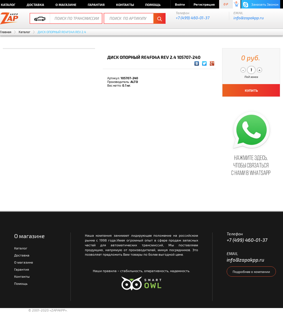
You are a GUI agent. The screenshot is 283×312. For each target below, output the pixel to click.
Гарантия (96, 5)
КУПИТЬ (251, 90)
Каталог (24, 32)
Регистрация (204, 4)
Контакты (125, 5)
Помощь (152, 5)
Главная (5, 32)
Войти (180, 4)
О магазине (65, 5)
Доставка (35, 5)
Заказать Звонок (260, 4)
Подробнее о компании (251, 271)
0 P (226, 4)
